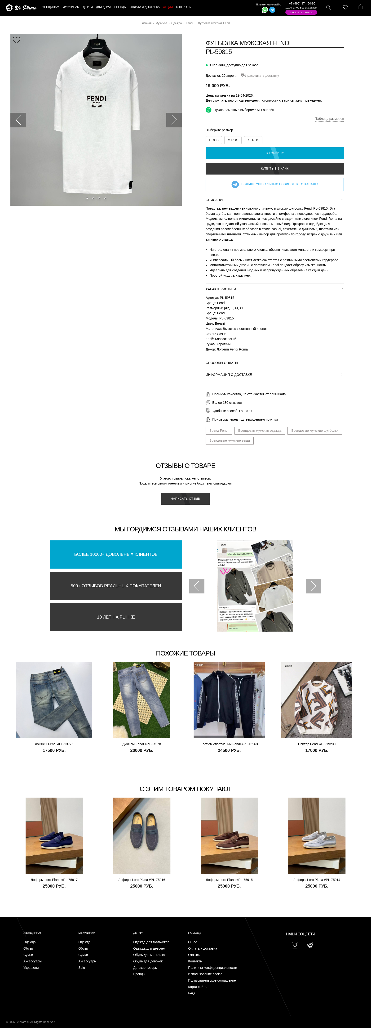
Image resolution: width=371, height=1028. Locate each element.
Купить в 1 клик (275, 168)
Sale (81, 968)
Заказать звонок (301, 12)
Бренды (139, 974)
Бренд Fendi (218, 430)
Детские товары (145, 968)
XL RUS (253, 140)
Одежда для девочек (149, 948)
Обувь (28, 948)
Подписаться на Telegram (54, 1017)
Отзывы (194, 955)
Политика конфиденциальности (212, 968)
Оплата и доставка (202, 948)
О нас (192, 942)
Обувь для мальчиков (150, 955)
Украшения (31, 968)
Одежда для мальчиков (151, 942)
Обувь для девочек (148, 961)
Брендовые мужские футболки (314, 430)
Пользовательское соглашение (212, 980)
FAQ (191, 993)
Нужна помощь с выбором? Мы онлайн (240, 110)
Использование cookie (205, 974)
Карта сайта (197, 987)
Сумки (28, 955)
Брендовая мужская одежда (260, 430)
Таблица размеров (329, 119)
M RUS (233, 140)
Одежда (29, 942)
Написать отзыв (185, 498)
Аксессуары (32, 961)
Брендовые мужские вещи (229, 440)
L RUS (214, 140)
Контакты (195, 961)
